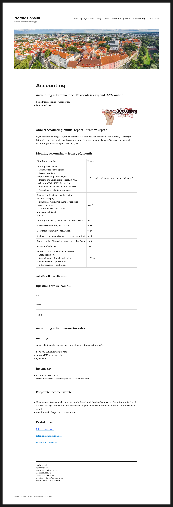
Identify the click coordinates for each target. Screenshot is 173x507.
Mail (38, 295)
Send (40, 315)
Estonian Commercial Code (49, 436)
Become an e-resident (46, 442)
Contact (152, 18)
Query (39, 304)
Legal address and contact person (113, 18)
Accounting (139, 18)
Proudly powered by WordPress (40, 496)
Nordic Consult (27, 18)
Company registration (83, 18)
